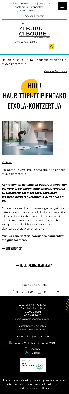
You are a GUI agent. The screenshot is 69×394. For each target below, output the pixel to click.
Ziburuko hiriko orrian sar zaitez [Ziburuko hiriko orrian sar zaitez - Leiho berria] (31, 342)
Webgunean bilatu (26, 41)
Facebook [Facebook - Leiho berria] (21, 292)
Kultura (7, 162)
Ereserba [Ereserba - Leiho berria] (12, 248)
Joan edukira (9, 3)
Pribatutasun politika (34, 388)
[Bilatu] (51, 46)
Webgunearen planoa (37, 380)
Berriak (20, 59)
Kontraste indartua (31, 10)
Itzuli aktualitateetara (36, 265)
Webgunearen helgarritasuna (40, 384)
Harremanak (28, 3)
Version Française (55, 71)
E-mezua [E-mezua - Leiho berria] (47, 292)
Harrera (7, 59)
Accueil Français (34, 15)
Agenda (36, 348)
